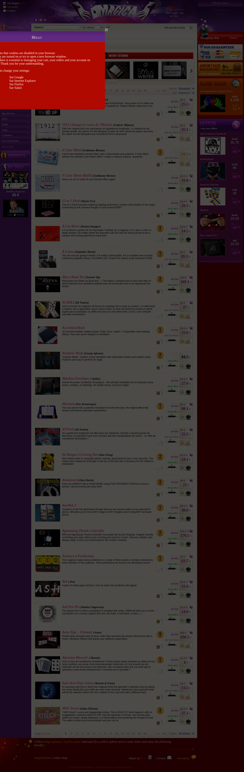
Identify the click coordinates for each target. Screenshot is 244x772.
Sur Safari (15, 87)
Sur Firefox (16, 84)
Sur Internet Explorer (22, 80)
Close (106, 30)
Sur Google (16, 77)
